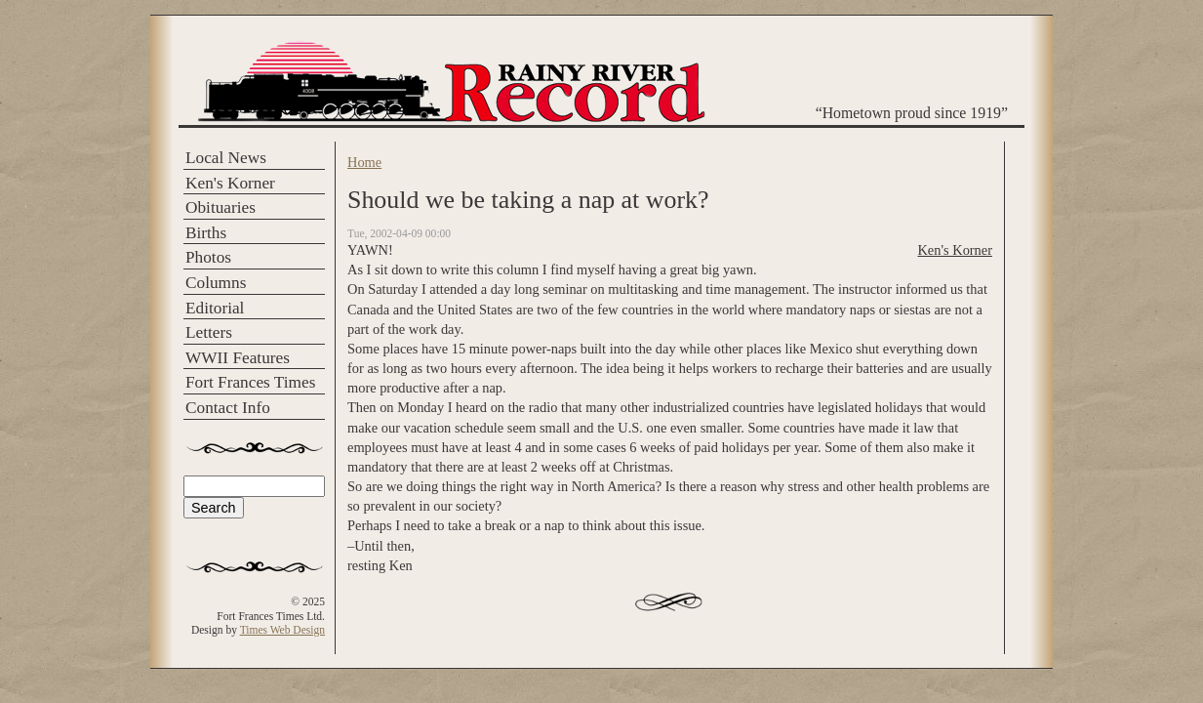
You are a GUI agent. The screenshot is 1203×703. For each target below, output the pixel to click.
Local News (225, 157)
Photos (208, 257)
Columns (215, 282)
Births (205, 233)
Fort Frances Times (250, 382)
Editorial (214, 308)
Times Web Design (282, 630)
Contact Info (227, 407)
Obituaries (220, 207)
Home (364, 162)
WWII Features (237, 358)
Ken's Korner (230, 183)
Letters (208, 332)
